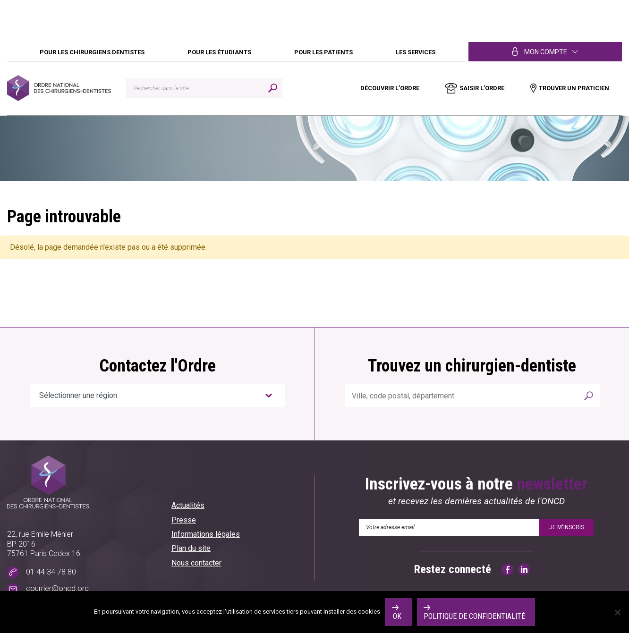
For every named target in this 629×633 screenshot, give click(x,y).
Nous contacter (196, 562)
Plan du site (191, 548)
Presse (183, 519)
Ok (397, 616)
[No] (617, 612)
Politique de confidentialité (474, 616)
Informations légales (205, 534)
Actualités (187, 505)
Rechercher (589, 395)
